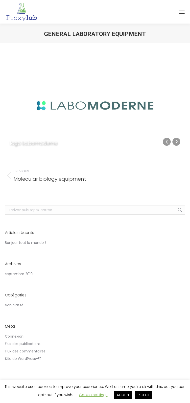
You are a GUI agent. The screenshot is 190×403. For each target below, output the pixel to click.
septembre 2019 (19, 273)
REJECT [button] (143, 395)
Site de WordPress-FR (23, 358)
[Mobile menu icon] (182, 12)
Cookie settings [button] (93, 394)
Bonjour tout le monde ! (25, 242)
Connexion (14, 336)
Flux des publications (23, 343)
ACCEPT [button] (123, 395)
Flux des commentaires (25, 351)
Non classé (14, 305)
